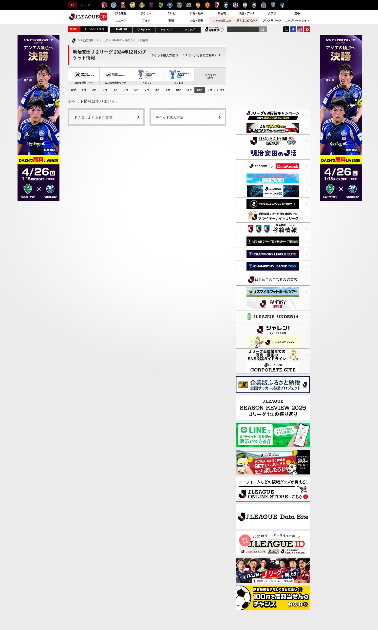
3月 (105, 89)
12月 (200, 89)
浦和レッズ (123, 5)
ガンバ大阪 (226, 5)
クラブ (272, 13)
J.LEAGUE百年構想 (214, 29)
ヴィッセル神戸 (245, 5)
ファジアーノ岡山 (254, 5)
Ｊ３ (89, 5)
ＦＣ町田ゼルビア (170, 5)
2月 (94, 89)
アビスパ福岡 (273, 5)
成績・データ (247, 13)
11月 (189, 89)
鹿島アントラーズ (104, 5)
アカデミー (144, 29)
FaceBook (293, 29)
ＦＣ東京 (151, 5)
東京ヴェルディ (160, 5)
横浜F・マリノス (189, 5)
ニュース (120, 20)
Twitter (286, 29)
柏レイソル (142, 5)
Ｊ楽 (221, 20)
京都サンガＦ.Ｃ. (217, 5)
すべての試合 (210, 76)
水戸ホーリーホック (114, 5)
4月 (115, 89)
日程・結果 (196, 13)
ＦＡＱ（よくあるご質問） (201, 55)
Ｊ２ (80, 5)
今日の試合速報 (94, 29)
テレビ (171, 13)
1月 (84, 89)
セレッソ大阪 (235, 5)
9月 (168, 89)
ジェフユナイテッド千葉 (132, 5)
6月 (136, 89)
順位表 (222, 13)
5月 (126, 89)
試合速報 (120, 13)
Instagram (300, 29)
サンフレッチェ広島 (264, 5)
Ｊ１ (72, 5)
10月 (178, 89)
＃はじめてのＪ (247, 20)
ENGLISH (121, 29)
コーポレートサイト (297, 20)
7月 (147, 89)
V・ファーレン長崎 (282, 5)
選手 (297, 13)
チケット (146, 13)
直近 (73, 89)
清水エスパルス (198, 5)
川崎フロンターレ (179, 5)
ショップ (189, 29)
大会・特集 (196, 20)
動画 (171, 20)
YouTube (307, 29)
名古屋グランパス (207, 5)
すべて (221, 89)
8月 (157, 89)
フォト (146, 20)
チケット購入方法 (164, 55)
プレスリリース (272, 20)
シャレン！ (167, 29)
